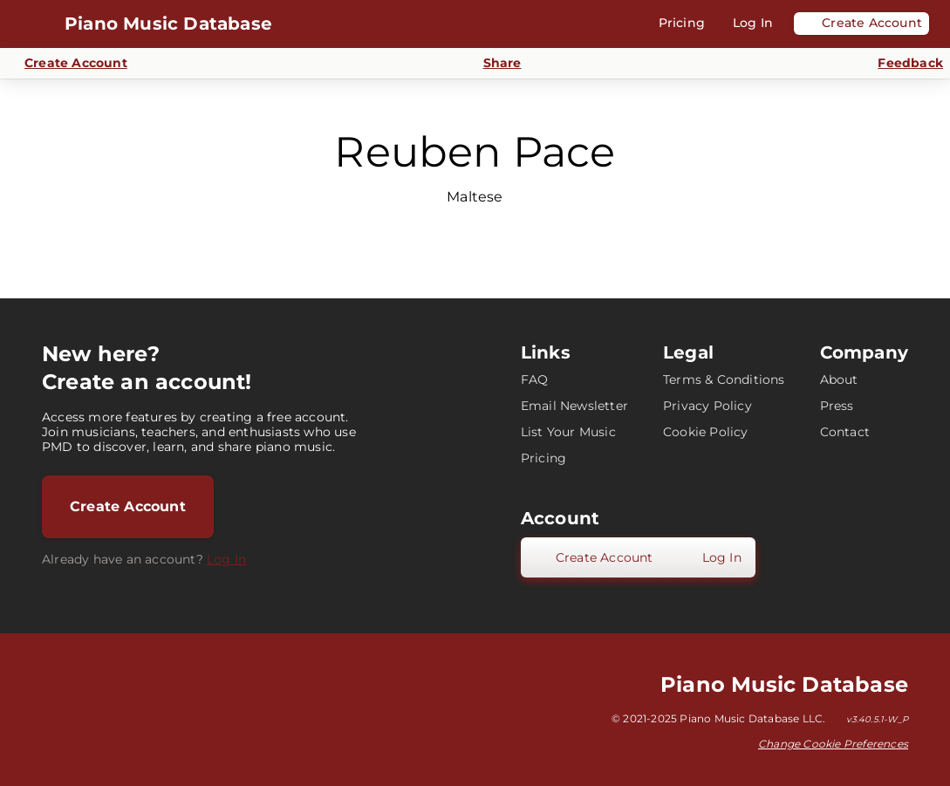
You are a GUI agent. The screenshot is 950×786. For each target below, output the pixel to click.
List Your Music (568, 432)
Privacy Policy (707, 406)
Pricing (543, 458)
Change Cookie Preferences (833, 743)
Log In (226, 559)
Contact (845, 432)
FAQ (535, 379)
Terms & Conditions (724, 379)
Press (837, 406)
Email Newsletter (574, 406)
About (839, 379)
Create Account (128, 506)
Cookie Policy (705, 432)
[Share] (492, 63)
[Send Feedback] (900, 63)
